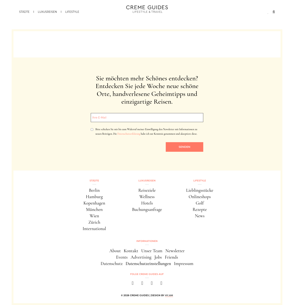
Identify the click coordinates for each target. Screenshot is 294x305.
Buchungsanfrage (147, 209)
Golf (200, 203)
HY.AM (169, 295)
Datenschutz (112, 263)
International (94, 228)
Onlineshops (200, 196)
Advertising (141, 257)
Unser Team (151, 251)
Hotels (147, 203)
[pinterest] (151, 284)
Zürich (94, 222)
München (94, 209)
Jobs (158, 257)
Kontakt (131, 251)
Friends (171, 257)
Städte (24, 12)
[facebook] (132, 284)
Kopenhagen (94, 203)
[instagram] (142, 284)
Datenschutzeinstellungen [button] (148, 263)
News (200, 216)
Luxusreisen (47, 12)
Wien (94, 216)
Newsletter (175, 251)
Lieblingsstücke (199, 190)
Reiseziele (147, 190)
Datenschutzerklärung (128, 133)
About (115, 251)
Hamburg (94, 196)
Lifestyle (72, 12)
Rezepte (200, 209)
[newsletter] (161, 284)
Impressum (184, 263)
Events (122, 257)
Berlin (94, 190)
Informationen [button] (147, 241)
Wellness (146, 196)
